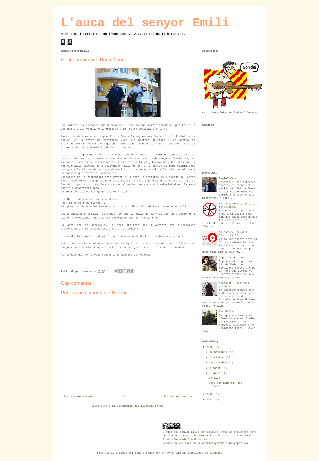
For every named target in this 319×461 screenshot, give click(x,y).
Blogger (215, 452)
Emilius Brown (217, 432)
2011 (210, 399)
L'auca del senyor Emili (145, 23)
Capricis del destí (233, 257)
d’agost (216, 368)
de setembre (219, 362)
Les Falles (227, 311)
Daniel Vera (227, 178)
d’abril (216, 373)
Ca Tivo (214, 377)
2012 (210, 394)
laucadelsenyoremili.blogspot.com (223, 443)
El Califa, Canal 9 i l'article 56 (235, 234)
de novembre (219, 352)
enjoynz (167, 452)
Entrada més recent (78, 396)
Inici (128, 396)
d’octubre (217, 357)
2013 (210, 347)
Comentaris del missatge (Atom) (140, 405)
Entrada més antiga (178, 396)
